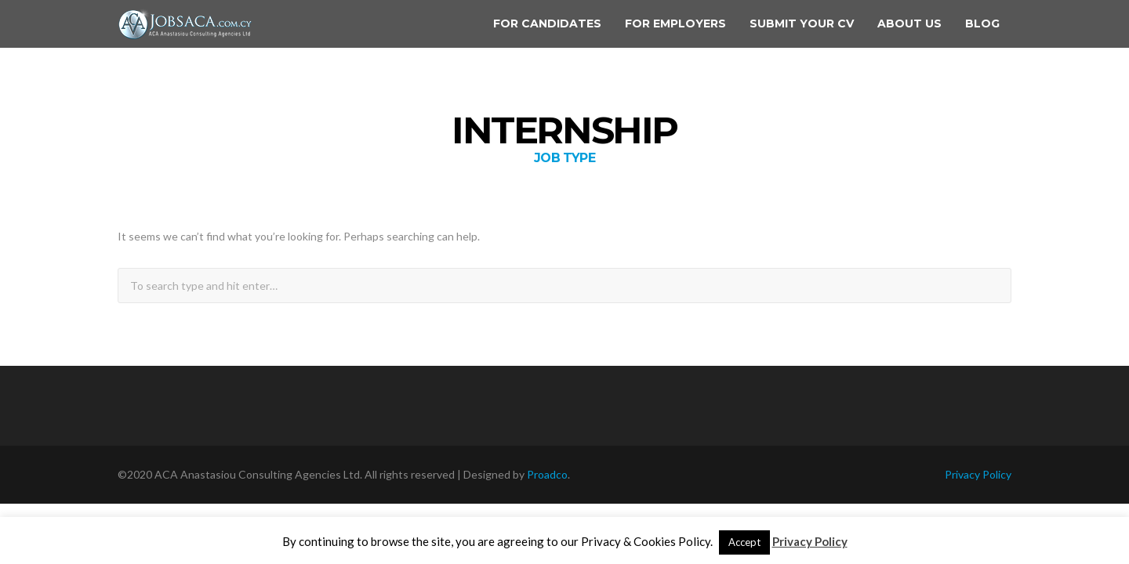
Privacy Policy (978, 474)
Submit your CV (802, 23)
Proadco (547, 474)
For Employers (675, 23)
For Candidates (547, 23)
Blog (982, 23)
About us (909, 23)
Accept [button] (744, 542)
